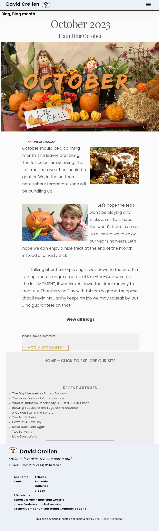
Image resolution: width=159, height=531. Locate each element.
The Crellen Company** (110, 518)
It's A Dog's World (25, 436)
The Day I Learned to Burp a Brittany (39, 393)
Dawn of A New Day (26, 422)
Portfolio (41, 481)
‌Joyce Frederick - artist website (37, 504)
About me (21, 477)
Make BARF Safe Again (29, 427)
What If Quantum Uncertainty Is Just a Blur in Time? (50, 403)
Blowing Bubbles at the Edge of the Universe (45, 407)
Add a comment (45, 348)
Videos (40, 491)
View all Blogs (80, 319)
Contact (20, 481)
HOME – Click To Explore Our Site (80, 361)
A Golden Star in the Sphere (32, 412)
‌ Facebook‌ (22, 495)
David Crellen (39, 451)
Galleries (41, 486)
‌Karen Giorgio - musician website (39, 500)
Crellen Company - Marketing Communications (50, 509)
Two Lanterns (22, 431)
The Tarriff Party (24, 417)
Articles (40, 477)
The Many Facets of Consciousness (38, 398)
